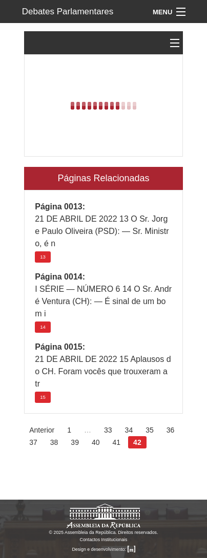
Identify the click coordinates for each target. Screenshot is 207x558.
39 (75, 442)
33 (108, 430)
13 (43, 257)
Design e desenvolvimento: (103, 549)
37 (33, 442)
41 (117, 442)
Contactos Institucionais (104, 539)
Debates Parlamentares (68, 11)
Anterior (41, 430)
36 (171, 430)
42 (137, 442)
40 (96, 442)
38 (54, 442)
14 (43, 327)
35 (150, 430)
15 (43, 397)
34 (129, 430)
